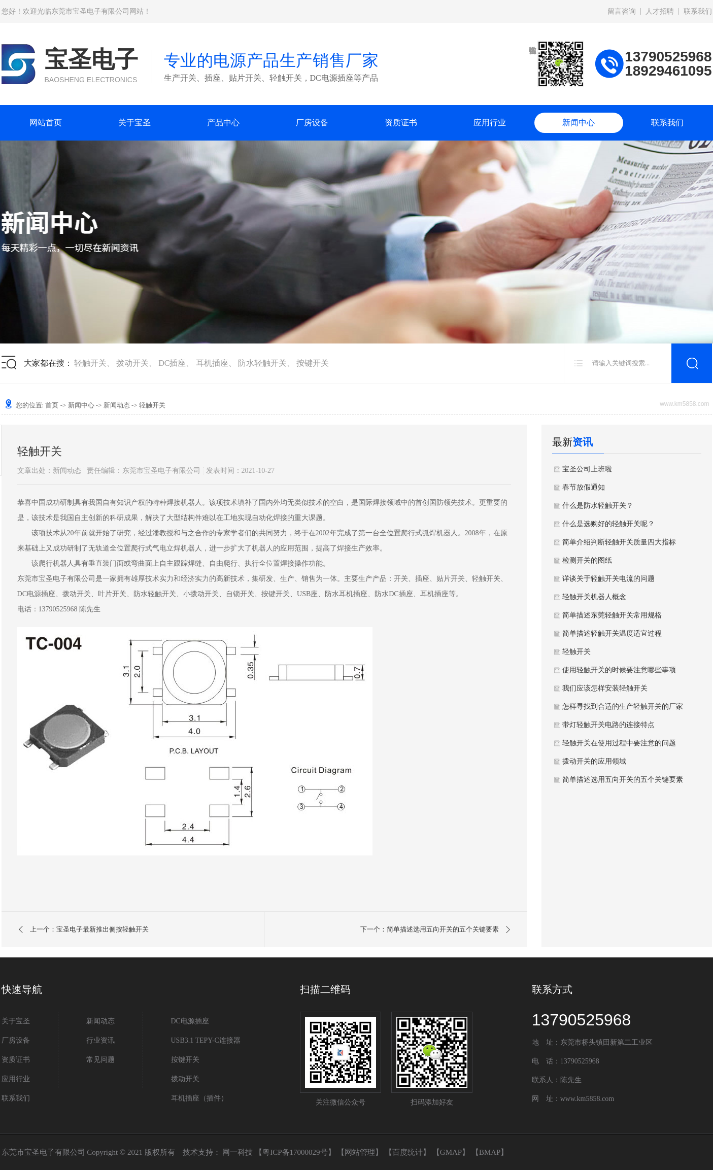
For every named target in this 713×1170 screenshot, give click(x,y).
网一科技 (237, 1152)
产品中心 (223, 122)
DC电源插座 (190, 1021)
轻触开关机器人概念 (594, 597)
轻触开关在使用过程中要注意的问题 (619, 743)
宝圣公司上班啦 (587, 469)
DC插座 (172, 363)
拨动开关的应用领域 (594, 761)
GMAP (451, 1152)
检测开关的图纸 (587, 560)
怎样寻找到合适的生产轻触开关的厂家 (622, 706)
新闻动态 (117, 405)
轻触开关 (90, 363)
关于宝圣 (134, 122)
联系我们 (698, 11)
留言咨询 (621, 11)
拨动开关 (132, 363)
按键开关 (312, 363)
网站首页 (45, 122)
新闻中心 (578, 122)
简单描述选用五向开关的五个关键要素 (622, 779)
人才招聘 (660, 11)
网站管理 (360, 1152)
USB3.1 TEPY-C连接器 (206, 1040)
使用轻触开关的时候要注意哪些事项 (619, 670)
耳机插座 (212, 363)
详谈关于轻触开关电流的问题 (608, 578)
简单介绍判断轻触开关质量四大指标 (619, 542)
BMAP (490, 1152)
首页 (51, 405)
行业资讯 (100, 1040)
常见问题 (100, 1059)
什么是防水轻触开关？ (597, 505)
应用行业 (489, 122)
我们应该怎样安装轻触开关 (605, 688)
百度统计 (407, 1152)
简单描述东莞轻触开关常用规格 (612, 615)
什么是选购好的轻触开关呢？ (608, 524)
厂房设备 (312, 122)
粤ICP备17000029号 (294, 1152)
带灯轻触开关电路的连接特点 (608, 725)
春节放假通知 (583, 487)
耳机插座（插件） (199, 1098)
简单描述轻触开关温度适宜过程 (612, 633)
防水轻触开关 (262, 363)
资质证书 (401, 122)
